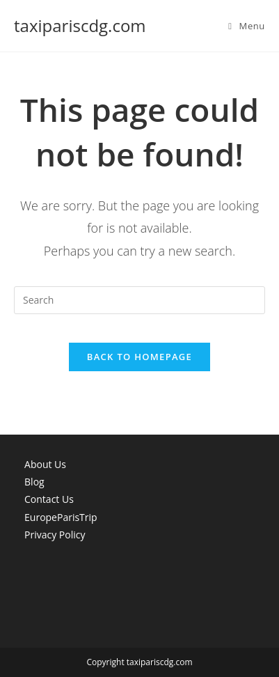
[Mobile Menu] (246, 26)
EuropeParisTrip (60, 517)
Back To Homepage (139, 356)
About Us (45, 464)
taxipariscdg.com (80, 25)
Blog (34, 481)
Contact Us (49, 499)
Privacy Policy (54, 534)
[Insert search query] (139, 300)
